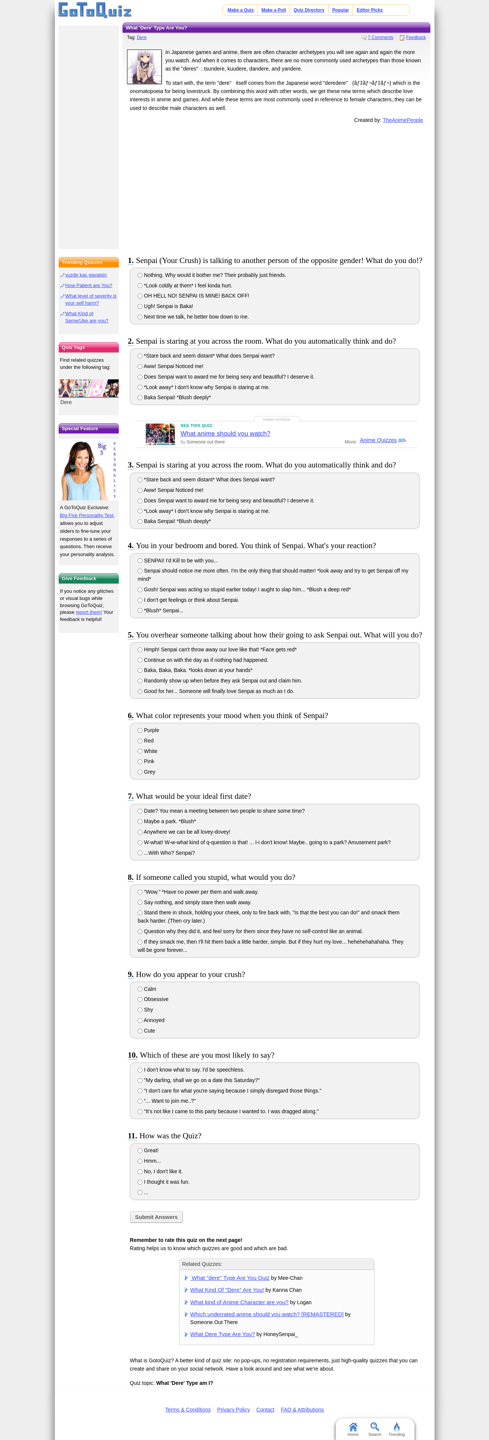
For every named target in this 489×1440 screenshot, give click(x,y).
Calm (147, 989)
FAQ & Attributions (302, 1410)
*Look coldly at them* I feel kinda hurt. (185, 286)
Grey (146, 772)
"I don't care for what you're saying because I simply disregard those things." (229, 1091)
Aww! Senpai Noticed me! (170, 366)
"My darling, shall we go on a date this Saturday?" (199, 1080)
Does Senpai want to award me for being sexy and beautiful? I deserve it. (226, 377)
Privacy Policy (233, 1410)
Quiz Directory (309, 10)
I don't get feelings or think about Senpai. (188, 600)
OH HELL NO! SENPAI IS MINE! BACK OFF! (193, 296)
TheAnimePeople (403, 120)
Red (146, 741)
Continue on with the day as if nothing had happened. (203, 660)
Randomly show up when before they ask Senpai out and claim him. (220, 681)
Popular (340, 10)
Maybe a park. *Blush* (167, 821)
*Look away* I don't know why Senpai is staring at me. (204, 387)
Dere (142, 37)
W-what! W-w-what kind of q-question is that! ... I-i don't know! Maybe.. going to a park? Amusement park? (264, 842)
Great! (148, 1150)
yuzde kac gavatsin (86, 275)
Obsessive (153, 999)
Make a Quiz (241, 10)
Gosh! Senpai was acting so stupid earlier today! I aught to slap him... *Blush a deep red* (244, 589)
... (143, 1192)
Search (375, 1429)
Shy (145, 1010)
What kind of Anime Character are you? (239, 1302)
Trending (397, 1429)
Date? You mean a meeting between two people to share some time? (221, 811)
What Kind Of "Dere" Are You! (227, 1290)
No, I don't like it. (160, 1171)
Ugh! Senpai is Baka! (165, 306)
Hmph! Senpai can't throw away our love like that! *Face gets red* (217, 649)
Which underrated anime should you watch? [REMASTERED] (267, 1314)
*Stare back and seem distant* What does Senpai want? (206, 356)
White (147, 751)
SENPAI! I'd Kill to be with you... (178, 561)
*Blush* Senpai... (160, 610)
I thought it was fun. (163, 1182)
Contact (265, 1410)
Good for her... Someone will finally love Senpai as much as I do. (216, 691)
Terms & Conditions (187, 1410)
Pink (146, 761)
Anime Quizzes (377, 440)
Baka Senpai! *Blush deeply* (174, 397)
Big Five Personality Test (87, 515)
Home (353, 1429)
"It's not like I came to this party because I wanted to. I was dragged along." (228, 1111)
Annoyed (151, 1020)
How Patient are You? (88, 285)
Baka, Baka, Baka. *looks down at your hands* (195, 670)
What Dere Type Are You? (222, 1334)
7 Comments (381, 37)
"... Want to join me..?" (167, 1101)
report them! (89, 612)
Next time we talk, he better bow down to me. (193, 317)
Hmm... (149, 1161)
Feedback (416, 37)
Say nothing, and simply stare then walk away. (194, 902)
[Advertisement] (276, 188)
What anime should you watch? (225, 433)
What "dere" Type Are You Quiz (229, 1278)
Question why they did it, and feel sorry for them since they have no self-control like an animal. (250, 931)
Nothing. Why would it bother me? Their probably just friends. (212, 275)
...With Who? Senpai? (166, 853)
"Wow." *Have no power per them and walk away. (198, 892)
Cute (146, 1031)
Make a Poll (273, 10)
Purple (148, 730)
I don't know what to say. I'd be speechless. (191, 1070)
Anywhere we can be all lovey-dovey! (184, 832)
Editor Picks (370, 10)
